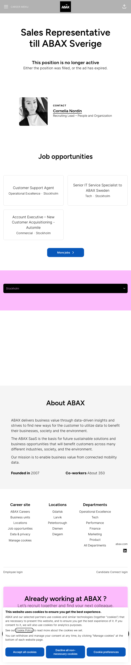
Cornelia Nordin (67, 110)
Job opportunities (20, 528)
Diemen (57, 528)
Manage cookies (20, 540)
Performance (95, 523)
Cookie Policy (24, 630)
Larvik (58, 517)
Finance (95, 528)
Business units (20, 517)
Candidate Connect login (112, 572)
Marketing (95, 534)
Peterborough (57, 523)
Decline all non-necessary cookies (65, 651)
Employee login (13, 572)
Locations (20, 523)
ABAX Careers (20, 511)
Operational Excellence (95, 511)
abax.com (122, 544)
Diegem (57, 534)
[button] (124, 6)
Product (95, 539)
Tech (95, 517)
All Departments (95, 545)
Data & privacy (20, 534)
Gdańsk (57, 511)
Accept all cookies (25, 652)
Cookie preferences (106, 652)
